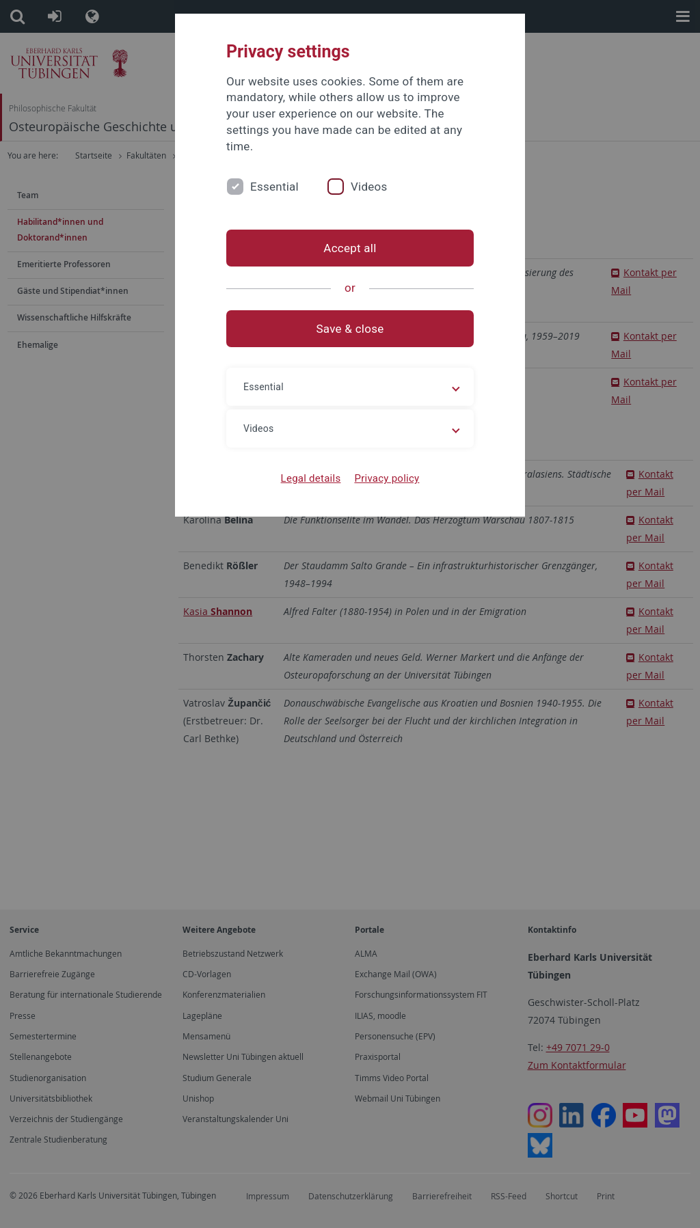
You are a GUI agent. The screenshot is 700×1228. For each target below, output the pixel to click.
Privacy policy (386, 478)
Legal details (311, 478)
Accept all (349, 248)
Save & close (350, 329)
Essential (274, 186)
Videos (369, 186)
